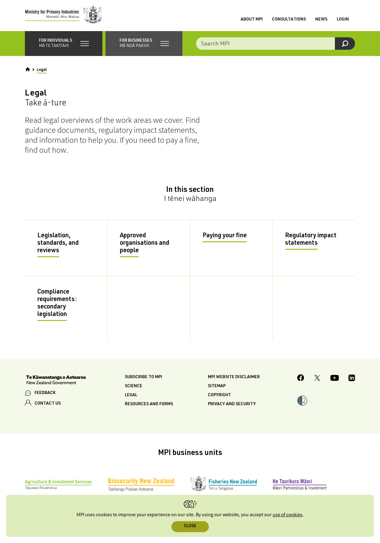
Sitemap (217, 386)
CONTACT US (48, 403)
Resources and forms (149, 404)
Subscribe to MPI (143, 377)
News (321, 19)
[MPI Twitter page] (317, 379)
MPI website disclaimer (234, 377)
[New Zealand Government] (56, 380)
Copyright (219, 395)
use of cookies (288, 515)
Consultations (289, 19)
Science (133, 386)
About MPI (252, 19)
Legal (131, 395)
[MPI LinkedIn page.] (351, 378)
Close (190, 526)
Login (343, 19)
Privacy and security (232, 404)
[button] (63, 43)
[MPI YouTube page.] (334, 379)
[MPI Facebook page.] (300, 378)
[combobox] (275, 43)
